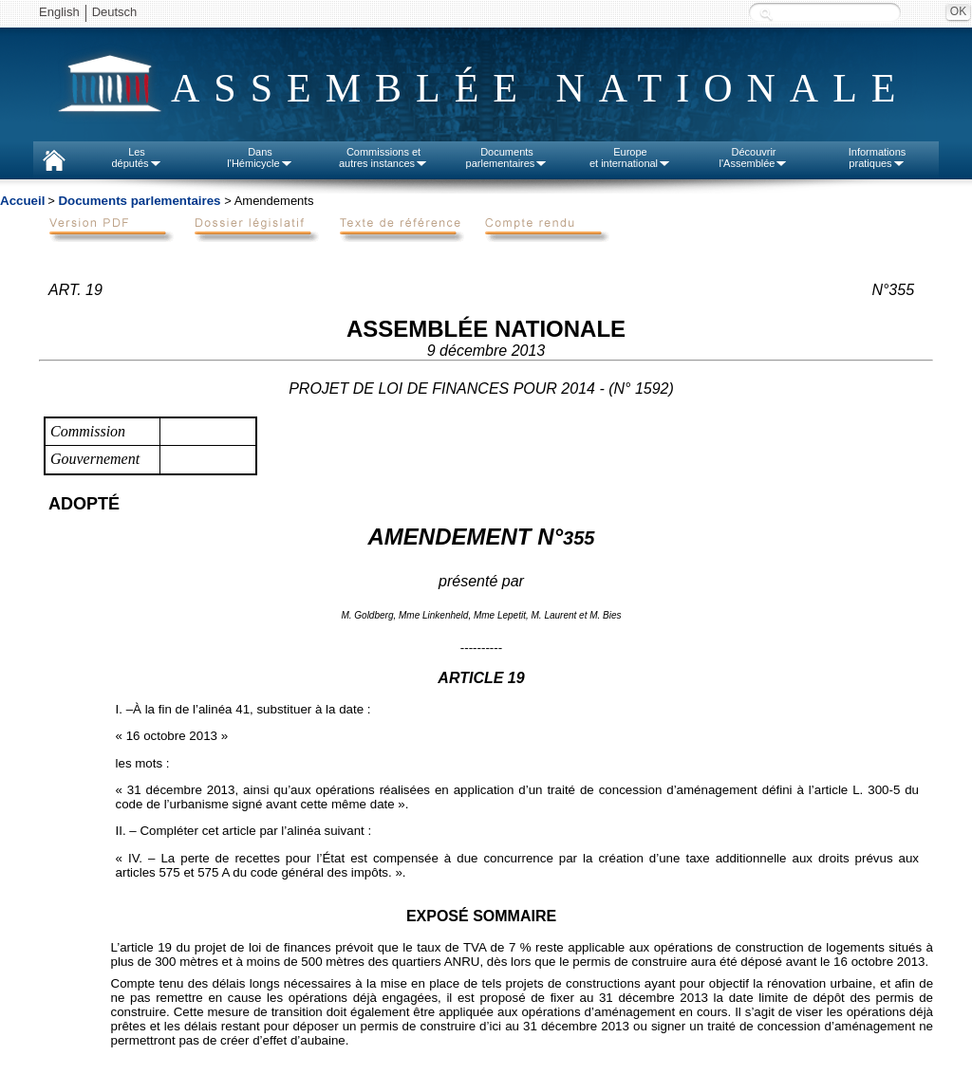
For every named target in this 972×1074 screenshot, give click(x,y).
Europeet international (630, 157)
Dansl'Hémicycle (259, 157)
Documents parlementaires (139, 201)
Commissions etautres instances (383, 157)
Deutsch (115, 12)
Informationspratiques (878, 157)
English (59, 12)
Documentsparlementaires (507, 157)
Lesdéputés (136, 157)
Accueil (22, 201)
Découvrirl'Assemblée (754, 157)
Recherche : (766, 14)
